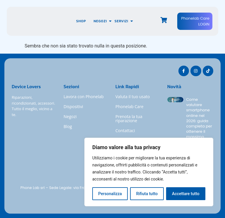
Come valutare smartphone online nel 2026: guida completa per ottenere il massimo (199, 118)
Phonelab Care (129, 106)
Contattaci (125, 130)
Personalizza (110, 193)
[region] (148, 172)
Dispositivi (73, 106)
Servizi (123, 21)
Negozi (101, 21)
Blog (68, 126)
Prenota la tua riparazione (128, 118)
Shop (81, 21)
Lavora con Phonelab (84, 96)
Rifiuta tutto (147, 193)
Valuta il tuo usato (132, 96)
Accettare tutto (186, 193)
